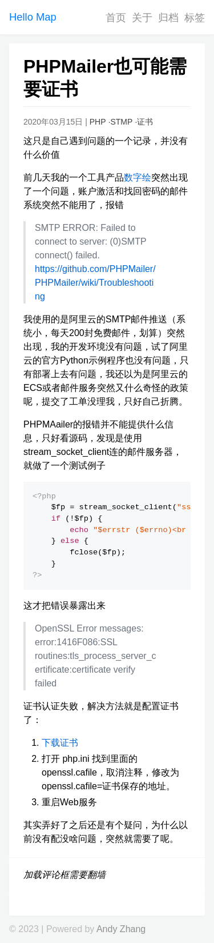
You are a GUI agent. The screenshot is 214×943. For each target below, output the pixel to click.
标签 (194, 17)
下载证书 (60, 743)
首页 (116, 17)
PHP (98, 121)
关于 (142, 17)
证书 (145, 121)
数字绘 (137, 177)
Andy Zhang (121, 929)
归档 (168, 17)
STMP (121, 121)
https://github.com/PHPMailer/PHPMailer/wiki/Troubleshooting (95, 282)
